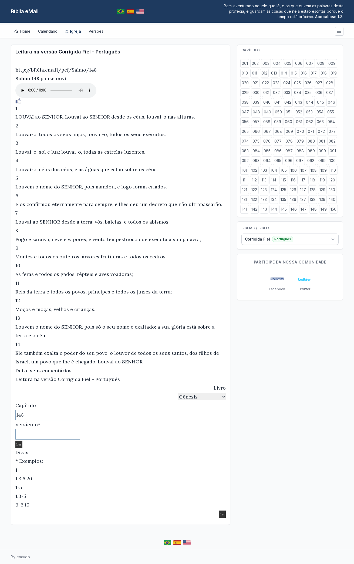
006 (298, 63)
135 (283, 199)
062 (309, 121)
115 (283, 180)
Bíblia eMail (25, 11)
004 (277, 63)
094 (267, 160)
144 (274, 209)
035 (308, 92)
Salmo (22, 78)
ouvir (62, 78)
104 (274, 170)
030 (255, 92)
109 (324, 170)
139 (322, 199)
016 (304, 73)
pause (48, 78)
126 (293, 189)
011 (254, 73)
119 (322, 180)
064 (331, 121)
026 (308, 82)
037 (329, 92)
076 (267, 141)
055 (330, 112)
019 (334, 73)
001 (245, 63)
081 (322, 141)
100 (332, 160)
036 (318, 92)
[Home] (22, 31)
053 (309, 112)
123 (264, 189)
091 (333, 150)
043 (298, 102)
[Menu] (339, 31)
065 (245, 131)
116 (293, 180)
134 (274, 199)
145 (284, 209)
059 (277, 121)
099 (322, 160)
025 (297, 82)
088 (300, 150)
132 (254, 199)
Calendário (48, 31)
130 (332, 189)
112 (254, 180)
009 (332, 63)
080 (311, 141)
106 (294, 170)
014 (284, 73)
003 (265, 63)
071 (311, 131)
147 (304, 209)
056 (245, 121)
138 (313, 199)
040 (267, 102)
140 (332, 199)
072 (321, 131)
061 (299, 121)
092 (245, 160)
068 (278, 131)
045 (320, 102)
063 (320, 121)
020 (245, 82)
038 (245, 102)
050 (278, 112)
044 (309, 102)
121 (244, 189)
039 (255, 102)
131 (244, 199)
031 (266, 92)
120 (332, 180)
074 (245, 141)
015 (294, 73)
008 (321, 63)
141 (244, 209)
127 (303, 189)
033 (287, 92)
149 (324, 209)
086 (278, 150)
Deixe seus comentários (43, 370)
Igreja (73, 31)
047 (245, 112)
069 (289, 131)
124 (274, 189)
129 (322, 189)
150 (333, 209)
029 (245, 92)
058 (266, 121)
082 (332, 141)
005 (287, 63)
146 (294, 209)
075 (255, 141)
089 (311, 150)
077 (278, 141)
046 (331, 102)
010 (245, 73)
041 (277, 102)
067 (267, 131)
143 (264, 209)
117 (302, 180)
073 (332, 131)
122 (254, 189)
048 (256, 112)
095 (277, 160)
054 (319, 112)
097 (300, 160)
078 (289, 141)
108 (314, 170)
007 (309, 63)
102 (254, 170)
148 (314, 209)
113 (264, 180)
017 (314, 73)
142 (254, 209)
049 (267, 112)
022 (265, 82)
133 (264, 199)
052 (298, 112)
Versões (96, 31)
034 (297, 92)
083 (245, 150)
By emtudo (20, 557)
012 (264, 73)
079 (300, 141)
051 (289, 112)
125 (283, 189)
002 (255, 63)
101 (244, 170)
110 (333, 170)
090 (322, 150)
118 (312, 180)
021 (255, 82)
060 (288, 121)
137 (303, 199)
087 (289, 150)
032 (276, 92)
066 (256, 131)
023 (276, 82)
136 (293, 199)
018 (324, 73)
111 (244, 180)
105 (284, 170)
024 (286, 82)
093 (255, 160)
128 (313, 189)
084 (256, 150)
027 (318, 82)
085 (267, 150)
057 (255, 121)
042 (287, 102)
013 (274, 73)
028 (329, 82)
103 (264, 170)
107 (304, 170)
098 (311, 160)
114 (273, 180)
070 (300, 131)
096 (288, 160)
